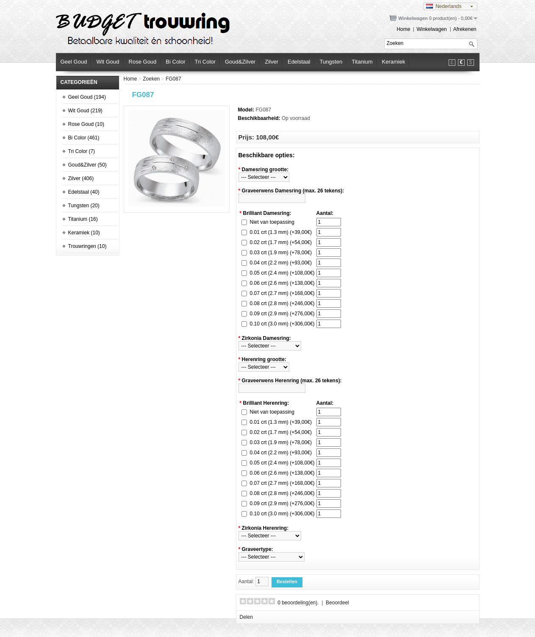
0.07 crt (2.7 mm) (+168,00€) (282, 293)
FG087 (173, 79)
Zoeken (151, 79)
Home (403, 29)
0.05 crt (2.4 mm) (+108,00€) (282, 273)
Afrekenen (465, 29)
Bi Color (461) (84, 138)
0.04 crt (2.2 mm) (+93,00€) (281, 263)
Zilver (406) (81, 178)
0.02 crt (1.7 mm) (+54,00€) (281, 242)
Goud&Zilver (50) (87, 165)
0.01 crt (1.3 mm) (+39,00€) (281, 232)
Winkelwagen (431, 29)
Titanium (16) (83, 219)
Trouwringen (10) (87, 246)
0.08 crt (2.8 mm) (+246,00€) (282, 303)
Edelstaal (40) (84, 192)
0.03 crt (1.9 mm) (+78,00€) (281, 253)
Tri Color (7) (81, 151)
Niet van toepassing (272, 222)
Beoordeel (337, 603)
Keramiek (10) (84, 233)
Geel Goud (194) (87, 97)
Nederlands (444, 6)
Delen (246, 617)
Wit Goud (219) (85, 111)
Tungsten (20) (84, 206)
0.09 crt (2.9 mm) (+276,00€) (282, 314)
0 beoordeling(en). (298, 603)
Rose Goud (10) (86, 124)
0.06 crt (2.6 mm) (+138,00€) (282, 283)
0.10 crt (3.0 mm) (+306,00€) (282, 324)
